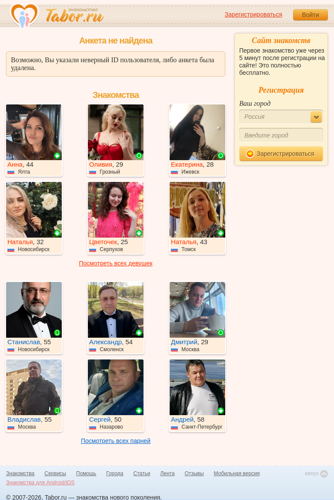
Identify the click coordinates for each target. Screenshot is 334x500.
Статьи (142, 473)
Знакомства (20, 473)
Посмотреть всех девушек (116, 263)
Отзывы (194, 473)
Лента (167, 473)
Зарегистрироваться (253, 14)
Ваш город (255, 103)
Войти (310, 14)
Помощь (86, 473)
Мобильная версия (237, 473)
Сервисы (55, 473)
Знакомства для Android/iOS (40, 483)
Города (114, 473)
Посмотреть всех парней (115, 440)
